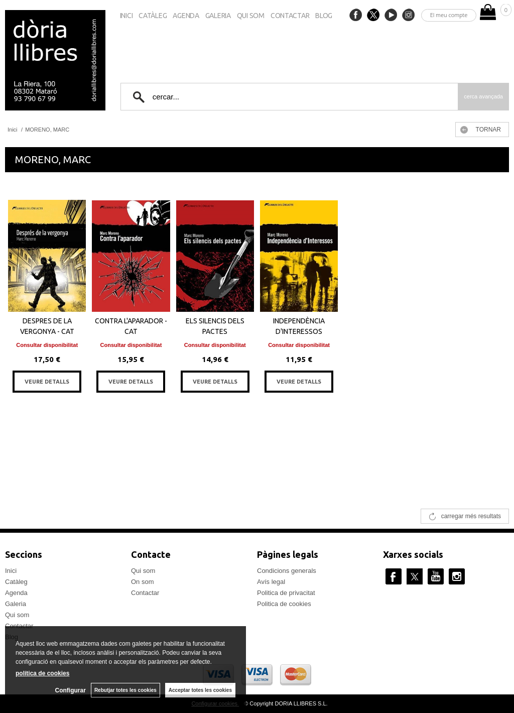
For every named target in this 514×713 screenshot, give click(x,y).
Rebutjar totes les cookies (125, 690)
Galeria (218, 16)
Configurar (70, 690)
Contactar (290, 16)
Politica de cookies (284, 604)
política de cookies (42, 673)
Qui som (251, 16)
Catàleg (153, 16)
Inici (126, 16)
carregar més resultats (471, 516)
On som (142, 581)
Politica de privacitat (286, 593)
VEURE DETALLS (47, 382)
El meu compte (449, 15)
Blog (323, 16)
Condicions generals (286, 570)
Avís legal (271, 581)
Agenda (186, 16)
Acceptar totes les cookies (200, 690)
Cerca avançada (483, 96)
